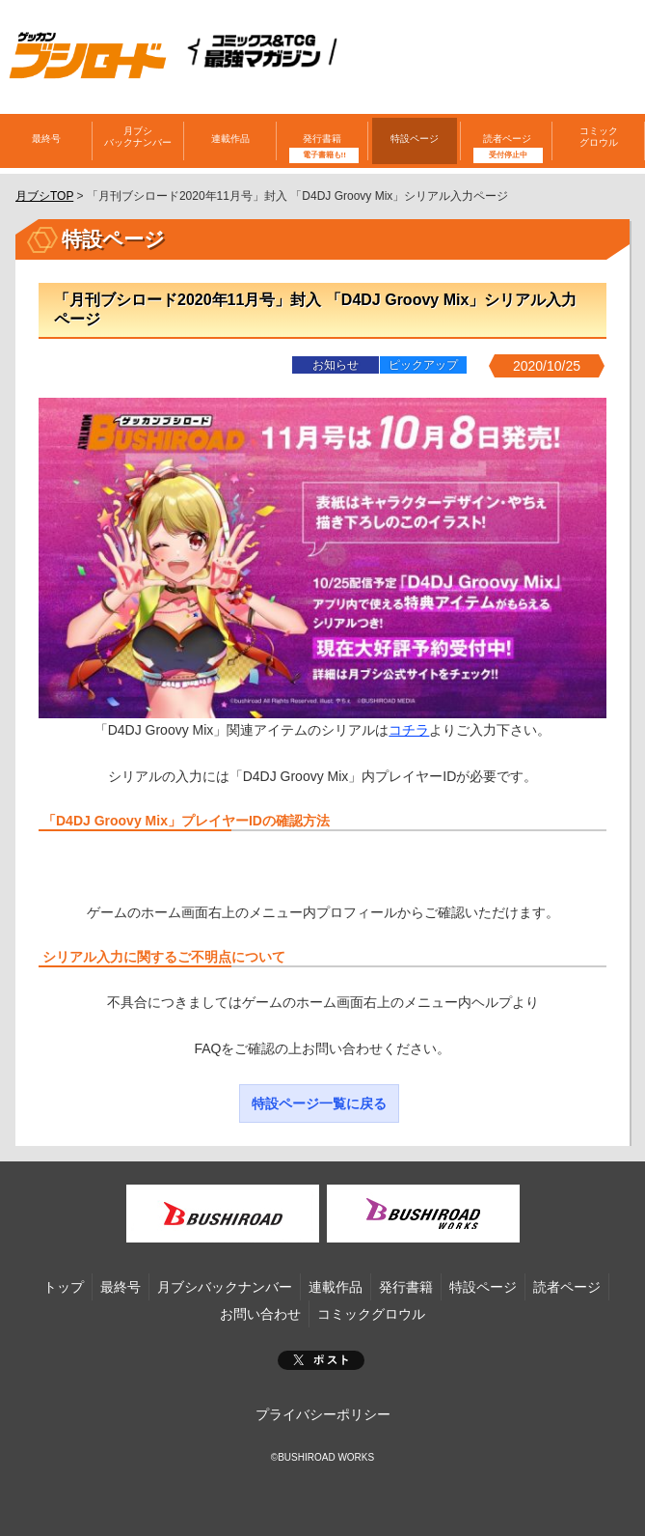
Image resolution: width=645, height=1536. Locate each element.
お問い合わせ (260, 1314)
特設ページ (414, 138)
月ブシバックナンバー (138, 137)
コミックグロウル (598, 137)
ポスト (321, 1360)
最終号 (46, 138)
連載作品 (230, 138)
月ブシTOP (44, 196)
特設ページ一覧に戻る (319, 1103)
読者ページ (507, 138)
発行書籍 (322, 138)
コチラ (409, 730)
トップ (63, 1287)
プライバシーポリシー (322, 1414)
